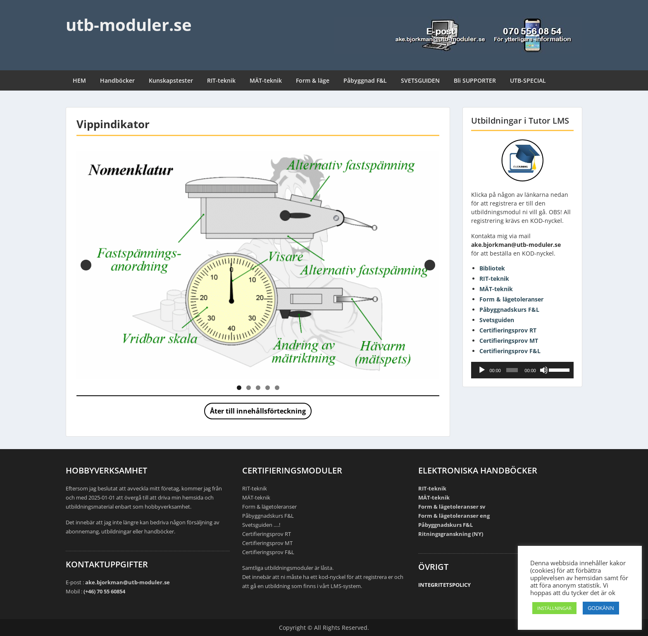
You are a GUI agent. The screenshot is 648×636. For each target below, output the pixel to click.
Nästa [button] (429, 265)
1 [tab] (239, 387)
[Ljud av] (544, 370)
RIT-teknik (221, 80)
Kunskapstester (171, 80)
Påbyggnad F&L (365, 80)
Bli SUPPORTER (475, 80)
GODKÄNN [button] (601, 608)
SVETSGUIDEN (420, 80)
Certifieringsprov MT (508, 340)
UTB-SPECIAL (528, 80)
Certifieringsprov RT (507, 330)
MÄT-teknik (266, 80)
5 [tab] (277, 387)
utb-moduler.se (129, 24)
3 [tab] (258, 387)
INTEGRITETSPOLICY (444, 584)
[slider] (512, 370)
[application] (522, 370)
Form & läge (312, 80)
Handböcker (117, 80)
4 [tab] (267, 387)
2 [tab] (248, 387)
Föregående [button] (86, 265)
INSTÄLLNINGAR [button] (554, 608)
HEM (79, 80)
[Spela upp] (482, 370)
